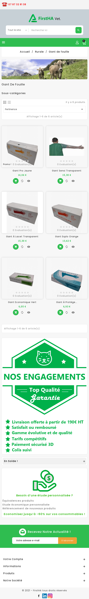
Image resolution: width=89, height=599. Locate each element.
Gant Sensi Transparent (66, 170)
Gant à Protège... (66, 302)
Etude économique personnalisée (26, 504)
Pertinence (44, 109)
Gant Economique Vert (22, 302)
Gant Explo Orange (66, 236)
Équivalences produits (18, 500)
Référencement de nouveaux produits (29, 508)
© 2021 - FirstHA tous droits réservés (44, 590)
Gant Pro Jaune (22, 170)
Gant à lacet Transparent (22, 236)
